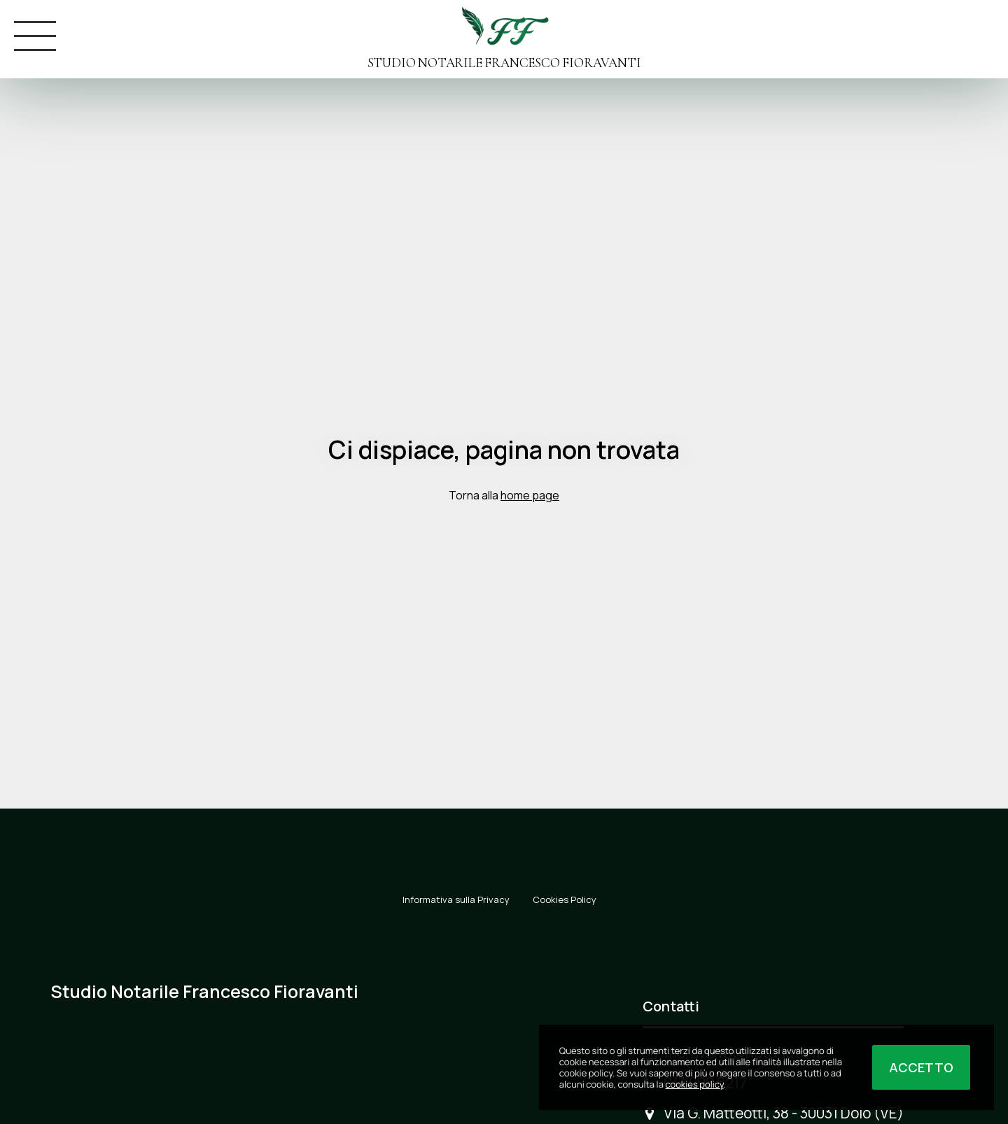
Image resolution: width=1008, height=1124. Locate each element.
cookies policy (694, 1084)
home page (529, 495)
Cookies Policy (564, 899)
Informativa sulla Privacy (456, 899)
